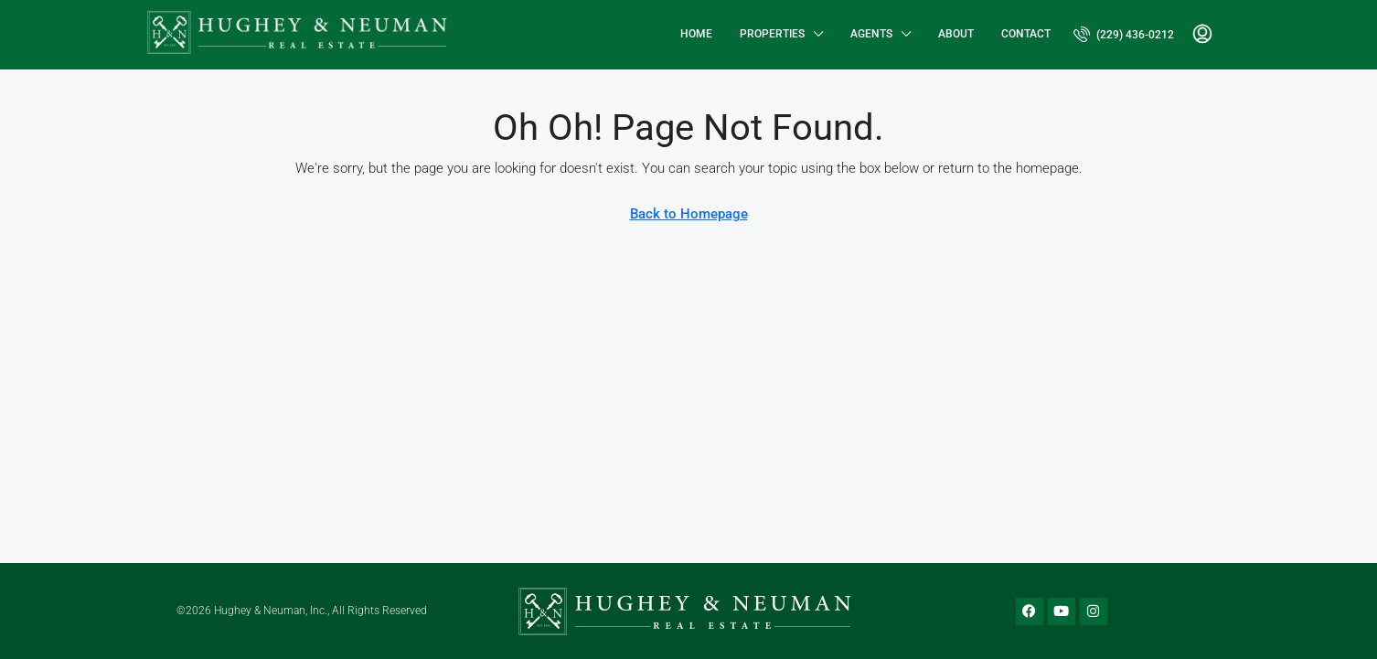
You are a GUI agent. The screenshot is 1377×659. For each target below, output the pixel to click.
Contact (1026, 33)
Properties (772, 33)
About (956, 33)
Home (696, 33)
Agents (871, 33)
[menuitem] (1123, 34)
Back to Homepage (689, 214)
